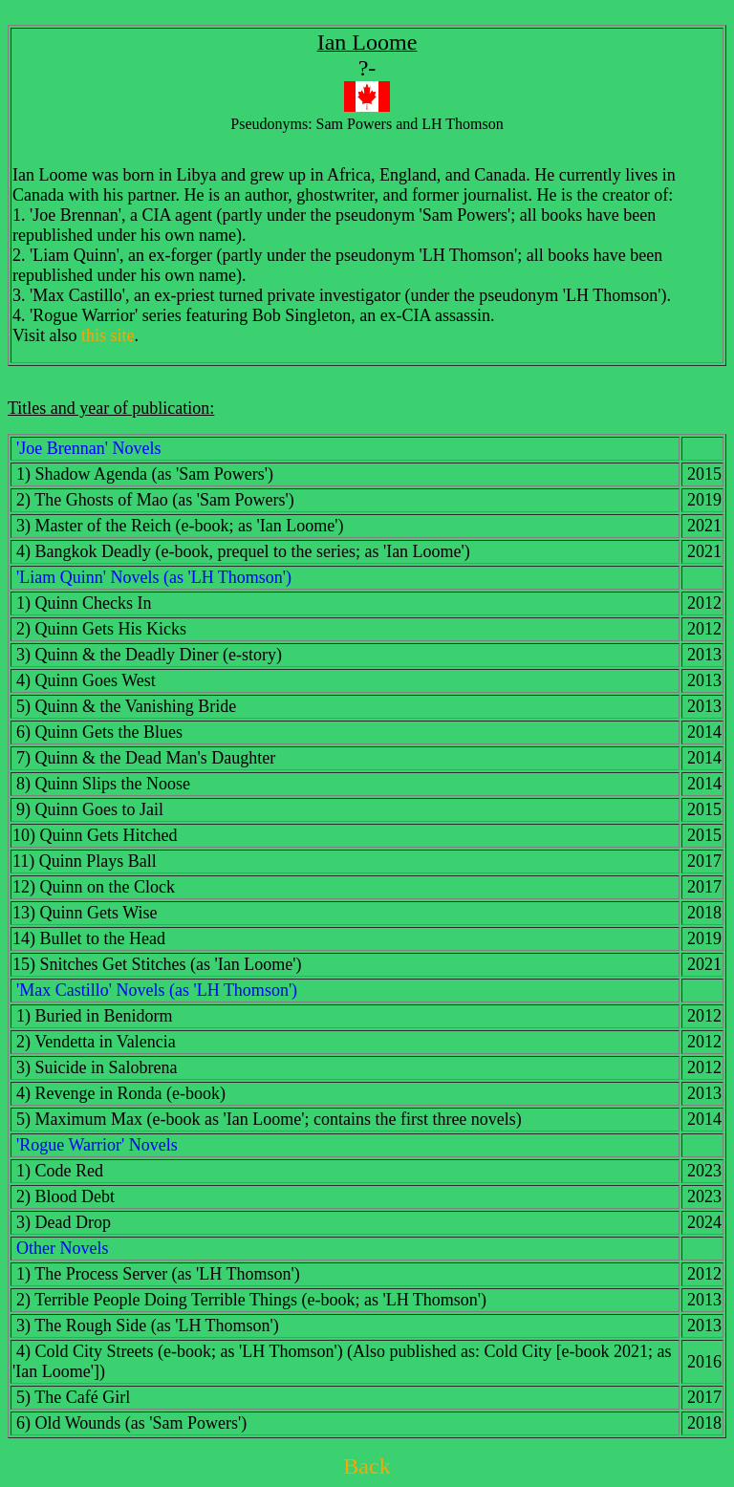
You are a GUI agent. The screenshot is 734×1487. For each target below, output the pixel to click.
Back (366, 1466)
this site (108, 335)
